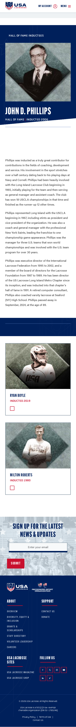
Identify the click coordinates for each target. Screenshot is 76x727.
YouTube (64, 670)
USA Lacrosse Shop (18, 678)
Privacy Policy (28, 717)
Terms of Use (45, 717)
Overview (12, 611)
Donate (46, 617)
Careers (11, 647)
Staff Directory (16, 636)
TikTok (50, 678)
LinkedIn (43, 678)
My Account (47, 6)
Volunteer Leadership (20, 641)
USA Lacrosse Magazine (20, 672)
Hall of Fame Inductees (26, 35)
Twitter (50, 670)
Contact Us (48, 611)
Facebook (42, 670)
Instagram (57, 670)
